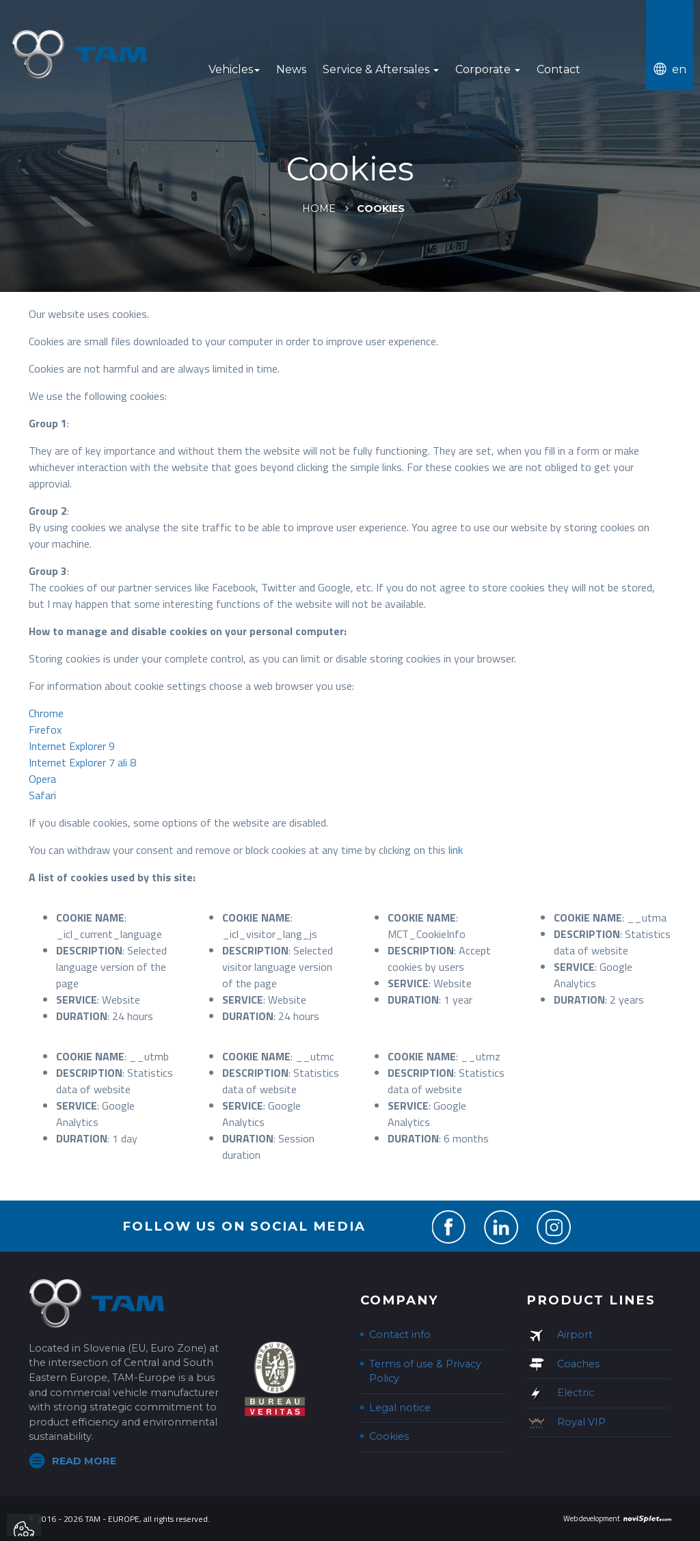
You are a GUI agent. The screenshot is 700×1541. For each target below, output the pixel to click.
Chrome (46, 713)
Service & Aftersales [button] (381, 69)
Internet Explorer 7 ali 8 (82, 762)
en (679, 69)
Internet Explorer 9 (72, 746)
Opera (42, 778)
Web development (591, 1518)
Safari (42, 795)
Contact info (400, 1334)
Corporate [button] (487, 69)
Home (319, 208)
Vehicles (234, 69)
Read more (84, 1461)
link (455, 850)
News (291, 69)
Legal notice (400, 1408)
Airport (575, 1334)
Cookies (389, 1436)
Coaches (578, 1364)
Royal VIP (581, 1422)
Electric (575, 1392)
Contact (558, 69)
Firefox (45, 729)
